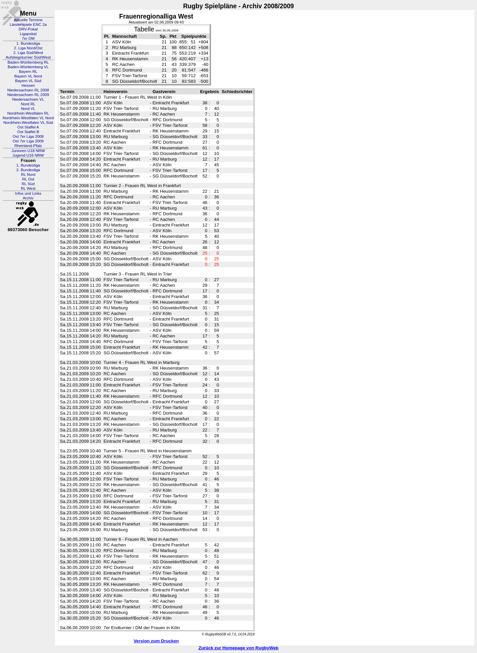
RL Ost (28, 179)
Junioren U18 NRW (28, 150)
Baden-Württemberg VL (28, 67)
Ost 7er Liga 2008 (28, 136)
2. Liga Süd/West (28, 52)
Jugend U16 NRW (28, 155)
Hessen (28, 85)
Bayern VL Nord (28, 76)
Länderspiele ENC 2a (28, 24)
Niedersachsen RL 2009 (28, 94)
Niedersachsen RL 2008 (28, 90)
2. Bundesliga (28, 170)
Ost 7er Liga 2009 (28, 141)
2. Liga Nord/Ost (28, 48)
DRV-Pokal (28, 29)
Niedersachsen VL (28, 99)
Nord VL (28, 108)
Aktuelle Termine (28, 20)
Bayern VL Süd (28, 80)
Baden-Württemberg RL (28, 62)
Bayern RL (28, 71)
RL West (28, 188)
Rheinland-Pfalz (28, 145)
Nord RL (28, 104)
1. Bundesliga (28, 43)
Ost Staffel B (28, 131)
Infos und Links (28, 193)
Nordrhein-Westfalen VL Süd (28, 122)
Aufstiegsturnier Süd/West (28, 57)
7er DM (28, 38)
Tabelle (144, 29)
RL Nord (28, 174)
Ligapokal (28, 33)
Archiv (28, 198)
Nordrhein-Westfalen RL (28, 113)
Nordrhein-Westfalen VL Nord (28, 118)
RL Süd (28, 183)
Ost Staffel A (28, 127)
